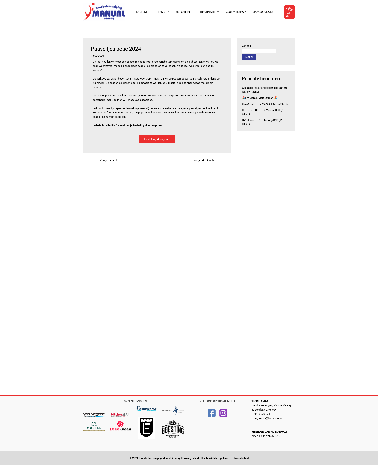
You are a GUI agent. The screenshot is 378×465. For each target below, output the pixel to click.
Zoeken (246, 45)
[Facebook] (211, 413)
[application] (164, 12)
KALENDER (141, 11)
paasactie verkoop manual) (133, 108)
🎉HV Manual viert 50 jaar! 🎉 (260, 98)
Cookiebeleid (241, 458)
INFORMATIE (203, 12)
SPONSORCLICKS (253, 11)
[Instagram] (223, 413)
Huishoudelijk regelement (216, 458)
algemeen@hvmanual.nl (268, 418)
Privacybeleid (190, 458)
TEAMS (160, 12)
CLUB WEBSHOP (228, 11)
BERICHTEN (180, 12)
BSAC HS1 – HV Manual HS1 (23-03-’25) (265, 104)
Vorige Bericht (106, 160)
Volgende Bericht (205, 160)
